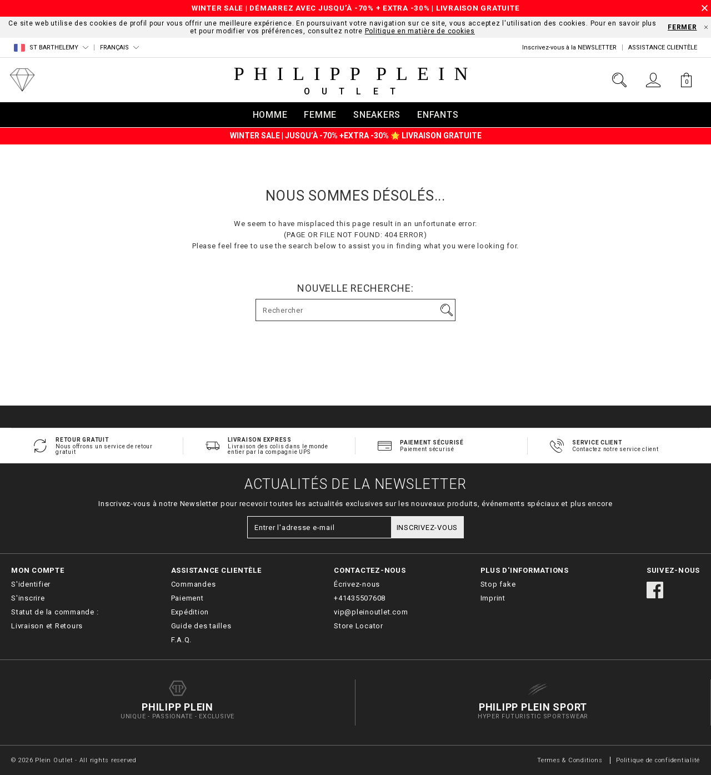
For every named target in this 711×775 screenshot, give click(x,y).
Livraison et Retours (47, 626)
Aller (446, 310)
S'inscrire (28, 598)
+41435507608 (359, 598)
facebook (655, 590)
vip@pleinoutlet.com (371, 612)
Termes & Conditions (569, 760)
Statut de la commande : (54, 612)
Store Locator (358, 626)
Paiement (187, 598)
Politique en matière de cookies (420, 31)
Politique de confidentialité (658, 760)
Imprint (492, 598)
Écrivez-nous (357, 584)
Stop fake (498, 584)
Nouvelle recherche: (355, 288)
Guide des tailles (201, 626)
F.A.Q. (181, 640)
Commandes (193, 584)
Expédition (190, 612)
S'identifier (31, 584)
